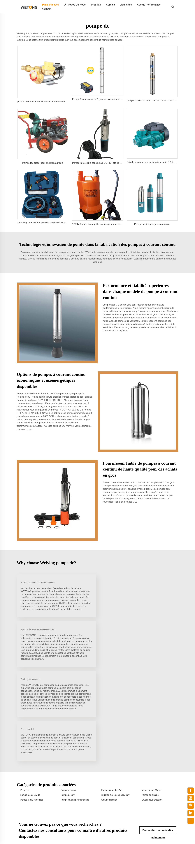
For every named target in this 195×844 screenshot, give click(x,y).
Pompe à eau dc (69, 699)
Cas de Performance (149, 4)
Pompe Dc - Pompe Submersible (88, 802)
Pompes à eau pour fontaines (75, 709)
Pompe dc (25, 699)
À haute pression (109, 709)
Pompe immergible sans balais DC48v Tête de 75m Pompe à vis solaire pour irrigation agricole (120, 163)
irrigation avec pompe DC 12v (115, 704)
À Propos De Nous (75, 4)
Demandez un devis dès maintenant (157, 741)
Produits (96, 4)
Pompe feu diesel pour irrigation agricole (42, 163)
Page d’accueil (50, 4)
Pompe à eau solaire (82, 780)
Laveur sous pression (152, 709)
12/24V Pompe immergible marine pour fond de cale (98, 224)
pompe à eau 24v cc (151, 699)
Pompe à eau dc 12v (111, 699)
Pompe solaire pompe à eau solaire (152, 224)
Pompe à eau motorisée (31, 709)
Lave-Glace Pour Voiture (84, 784)
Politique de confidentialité (146, 838)
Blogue (167, 838)
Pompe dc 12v (68, 704)
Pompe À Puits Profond (83, 797)
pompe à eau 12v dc (30, 704)
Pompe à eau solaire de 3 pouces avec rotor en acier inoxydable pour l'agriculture (113, 99)
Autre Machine (79, 806)
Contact (46, 8)
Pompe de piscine (150, 704)
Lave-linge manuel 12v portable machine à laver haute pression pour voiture (56, 222)
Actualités (126, 4)
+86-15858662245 (152, 787)
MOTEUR (77, 789)
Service (110, 4)
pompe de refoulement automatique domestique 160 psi (45, 101)
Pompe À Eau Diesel (82, 793)
